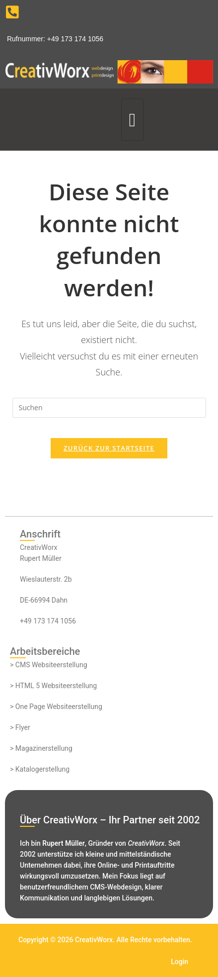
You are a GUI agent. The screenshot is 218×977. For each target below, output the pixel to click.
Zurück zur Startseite (109, 448)
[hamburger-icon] (132, 119)
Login (179, 962)
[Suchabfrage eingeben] (109, 408)
